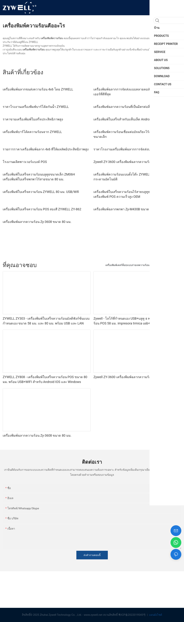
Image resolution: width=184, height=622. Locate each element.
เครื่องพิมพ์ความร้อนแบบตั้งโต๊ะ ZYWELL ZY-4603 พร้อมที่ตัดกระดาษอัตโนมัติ (136, 176)
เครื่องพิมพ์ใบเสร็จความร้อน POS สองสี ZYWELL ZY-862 (42, 209)
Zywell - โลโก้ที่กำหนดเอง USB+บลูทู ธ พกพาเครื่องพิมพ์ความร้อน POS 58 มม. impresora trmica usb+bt (136, 321)
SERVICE (175, 265)
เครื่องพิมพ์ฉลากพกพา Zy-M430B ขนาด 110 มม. (127, 209)
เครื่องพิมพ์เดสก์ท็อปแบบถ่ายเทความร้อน (127, 265)
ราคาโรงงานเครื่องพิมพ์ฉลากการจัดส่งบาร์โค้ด (126, 149)
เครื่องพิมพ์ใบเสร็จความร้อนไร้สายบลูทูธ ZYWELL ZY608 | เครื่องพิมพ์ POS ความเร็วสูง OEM (134, 194)
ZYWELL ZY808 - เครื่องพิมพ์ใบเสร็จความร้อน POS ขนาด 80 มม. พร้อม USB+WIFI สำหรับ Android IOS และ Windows (45, 379)
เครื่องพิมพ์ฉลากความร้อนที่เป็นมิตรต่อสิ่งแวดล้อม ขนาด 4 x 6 (136, 107)
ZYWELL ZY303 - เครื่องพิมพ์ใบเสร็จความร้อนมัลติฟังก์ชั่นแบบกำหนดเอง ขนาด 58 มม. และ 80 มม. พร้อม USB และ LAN (46, 321)
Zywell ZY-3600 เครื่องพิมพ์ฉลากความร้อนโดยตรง (128, 162)
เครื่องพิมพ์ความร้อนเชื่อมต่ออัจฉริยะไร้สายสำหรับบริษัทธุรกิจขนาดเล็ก (136, 134)
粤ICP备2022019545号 (132, 614)
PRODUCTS (159, 265)
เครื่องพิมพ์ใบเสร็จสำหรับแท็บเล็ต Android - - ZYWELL (131, 119)
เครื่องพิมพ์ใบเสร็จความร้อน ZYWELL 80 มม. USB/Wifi (41, 192)
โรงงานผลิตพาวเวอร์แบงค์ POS (25, 162)
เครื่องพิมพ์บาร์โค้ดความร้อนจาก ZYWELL (32, 132)
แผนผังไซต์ (155, 614)
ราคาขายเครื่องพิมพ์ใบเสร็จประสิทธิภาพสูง (33, 119)
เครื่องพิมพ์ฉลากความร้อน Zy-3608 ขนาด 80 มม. (37, 222)
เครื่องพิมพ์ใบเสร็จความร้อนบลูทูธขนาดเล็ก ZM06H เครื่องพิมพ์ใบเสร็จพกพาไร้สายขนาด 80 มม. (39, 176)
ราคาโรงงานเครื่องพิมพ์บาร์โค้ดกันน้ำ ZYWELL (36, 107)
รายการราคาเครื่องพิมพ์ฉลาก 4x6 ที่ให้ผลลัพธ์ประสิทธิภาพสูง (46, 149)
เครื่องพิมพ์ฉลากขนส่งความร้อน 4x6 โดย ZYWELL (38, 89)
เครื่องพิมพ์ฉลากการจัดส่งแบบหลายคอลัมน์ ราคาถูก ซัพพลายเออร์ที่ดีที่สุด (136, 91)
